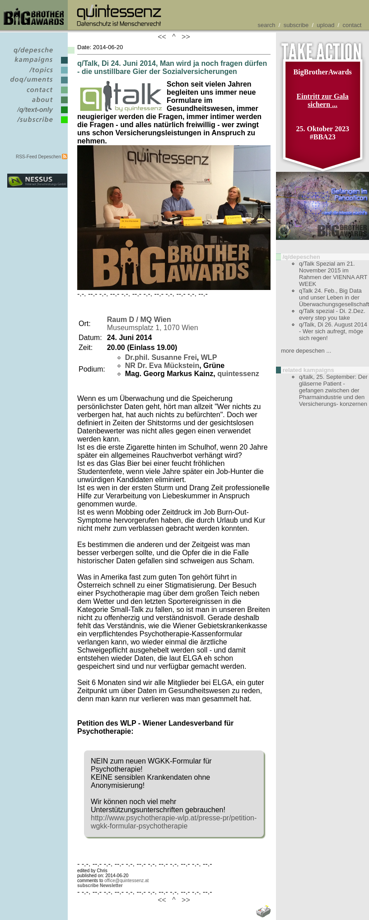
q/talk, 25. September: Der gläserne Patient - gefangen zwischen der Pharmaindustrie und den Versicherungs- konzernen (333, 390)
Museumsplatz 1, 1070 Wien (152, 323)
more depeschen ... (306, 350)
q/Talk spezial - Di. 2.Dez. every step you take (332, 314)
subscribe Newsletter (100, 885)
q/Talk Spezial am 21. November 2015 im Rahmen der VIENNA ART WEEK (333, 273)
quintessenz (238, 373)
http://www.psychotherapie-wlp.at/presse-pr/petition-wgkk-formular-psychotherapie (174, 822)
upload (325, 25)
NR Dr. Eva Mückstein (162, 365)
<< (164, 37)
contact (351, 25)
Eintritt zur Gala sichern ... (323, 100)
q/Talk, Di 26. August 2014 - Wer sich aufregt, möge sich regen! (333, 331)
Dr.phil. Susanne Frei (161, 357)
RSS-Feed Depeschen (38, 156)
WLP (209, 357)
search (267, 25)
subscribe (296, 25)
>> (183, 37)
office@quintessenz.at (126, 880)
